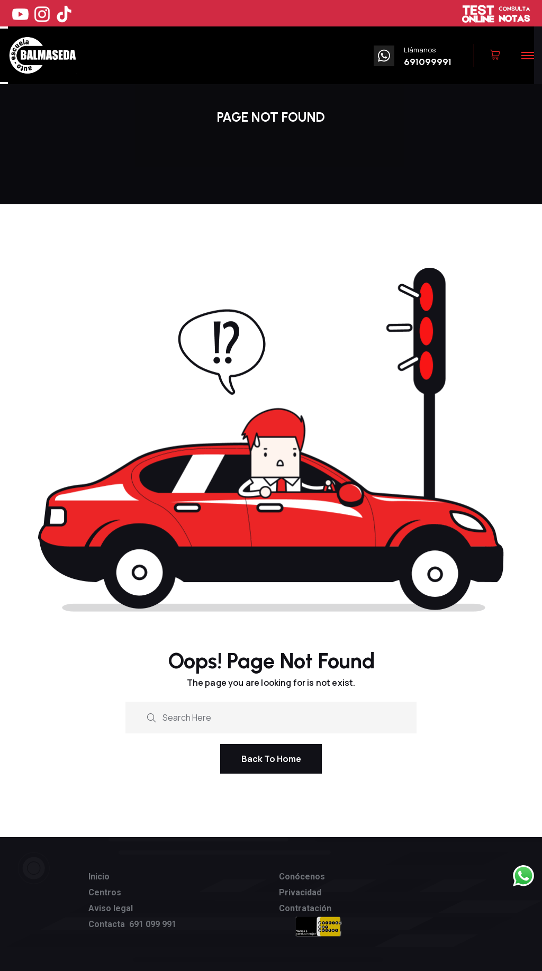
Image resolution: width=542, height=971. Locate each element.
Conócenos (302, 877)
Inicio (99, 877)
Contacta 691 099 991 (132, 924)
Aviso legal (110, 908)
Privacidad (300, 892)
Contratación (305, 908)
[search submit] (151, 716)
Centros (104, 892)
